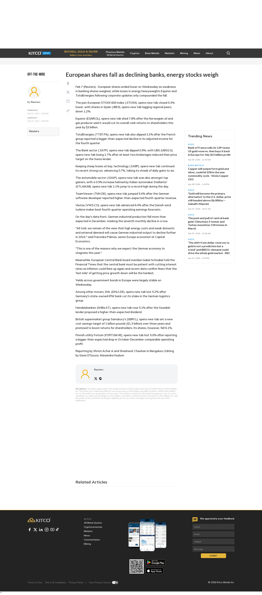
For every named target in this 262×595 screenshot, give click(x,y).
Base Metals (196, 165)
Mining (87, 543)
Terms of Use (35, 582)
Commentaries (92, 539)
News (87, 535)
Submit (213, 555)
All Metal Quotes (93, 522)
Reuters (35, 102)
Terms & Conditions (55, 582)
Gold (191, 144)
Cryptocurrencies (93, 526)
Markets (88, 531)
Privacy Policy (76, 582)
